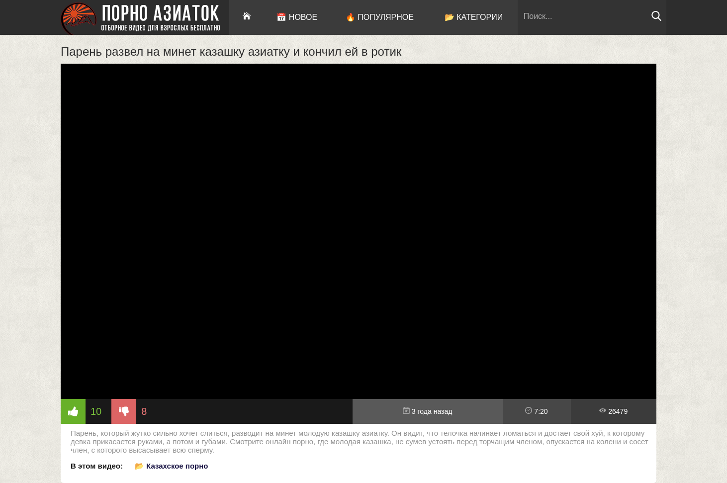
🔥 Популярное (380, 17)
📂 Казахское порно (171, 466)
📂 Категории (474, 17)
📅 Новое (296, 17)
